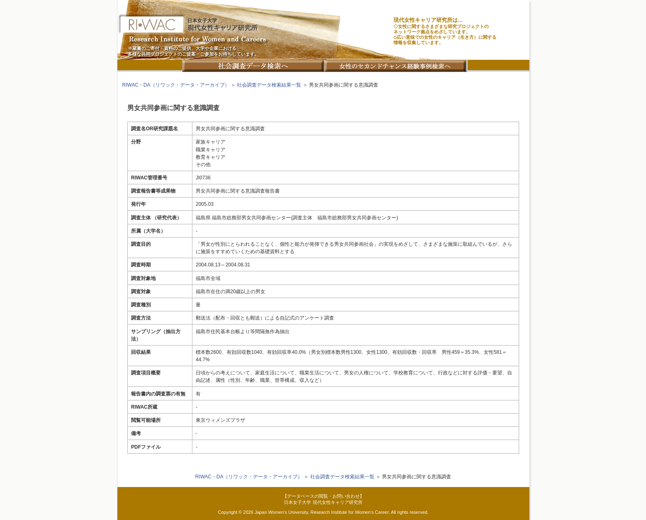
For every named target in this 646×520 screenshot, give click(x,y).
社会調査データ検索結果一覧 (269, 85)
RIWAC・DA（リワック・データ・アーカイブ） (175, 85)
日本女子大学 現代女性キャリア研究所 (323, 502)
